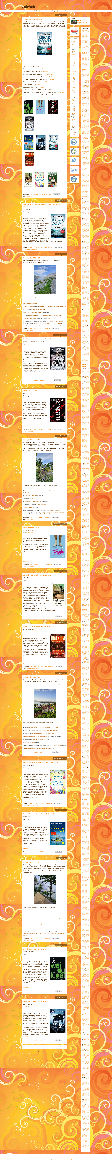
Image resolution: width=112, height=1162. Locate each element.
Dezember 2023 (73, 55)
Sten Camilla (84, 992)
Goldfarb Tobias (85, 416)
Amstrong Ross (85, 53)
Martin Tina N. (86, 711)
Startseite (26, 11)
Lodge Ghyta (84, 674)
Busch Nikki (85, 182)
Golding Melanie (85, 417)
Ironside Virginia (85, 538)
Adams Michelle (85, 36)
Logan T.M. (84, 675)
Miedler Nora (86, 750)
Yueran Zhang (84, 1141)
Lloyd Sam (84, 673)
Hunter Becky (84, 530)
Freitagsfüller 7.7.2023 (31, 862)
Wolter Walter (86, 1130)
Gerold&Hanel (84, 405)
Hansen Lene (35, 805)
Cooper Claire (84, 232)
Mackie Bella (84, 697)
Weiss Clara (85, 1100)
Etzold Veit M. (84, 316)
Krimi (36, 382)
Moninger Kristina (85, 772)
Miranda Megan (85, 755)
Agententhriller (84, 43)
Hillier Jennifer (84, 502)
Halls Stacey (84, 448)
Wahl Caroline (84, 1083)
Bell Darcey (84, 96)
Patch (83, 840)
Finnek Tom (85, 336)
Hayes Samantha (85, 476)
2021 (73, 116)
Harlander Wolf (86, 459)
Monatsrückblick (30, 196)
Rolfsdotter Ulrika (85, 900)
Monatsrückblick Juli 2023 (32, 19)
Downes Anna (86, 281)
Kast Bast (85, 588)
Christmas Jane (85, 206)
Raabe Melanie (84, 885)
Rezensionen (44, 11)
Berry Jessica (86, 119)
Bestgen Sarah (86, 121)
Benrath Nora (84, 108)
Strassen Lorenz (85, 1003)
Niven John (84, 812)
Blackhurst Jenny (85, 133)
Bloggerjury (85, 137)
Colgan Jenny (84, 225)
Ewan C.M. (84, 319)
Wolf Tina (87, 1129)
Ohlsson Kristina (85, 821)
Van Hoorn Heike (85, 1066)
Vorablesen (35, 618)
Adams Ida (85, 35)
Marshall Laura (86, 708)
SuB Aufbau (85, 1009)
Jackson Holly (86, 543)
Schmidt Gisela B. (85, 940)
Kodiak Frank (84, 611)
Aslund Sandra (84, 59)
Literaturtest (85, 672)
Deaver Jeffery (84, 260)
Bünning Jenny (86, 179)
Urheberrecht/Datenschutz (70, 11)
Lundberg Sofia (85, 695)
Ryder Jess (84, 915)
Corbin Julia (84, 235)
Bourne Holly (84, 158)
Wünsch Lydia (84, 1136)
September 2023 (74, 72)
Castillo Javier (84, 195)
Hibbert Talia (84, 494)
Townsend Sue (84, 1036)
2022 (73, 113)
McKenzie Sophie (30, 992)
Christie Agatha (85, 204)
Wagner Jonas (84, 1082)
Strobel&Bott (86, 1007)
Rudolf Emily (84, 909)
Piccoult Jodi (86, 858)
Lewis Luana (84, 657)
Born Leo (85, 157)
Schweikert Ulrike (85, 953)
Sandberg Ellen (85, 923)
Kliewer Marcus (86, 605)
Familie (84, 325)
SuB (60, 11)
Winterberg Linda (85, 1125)
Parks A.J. (84, 835)
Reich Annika (84, 890)
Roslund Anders (85, 903)
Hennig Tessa (84, 484)
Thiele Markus (86, 1025)
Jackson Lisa (86, 545)
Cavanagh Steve (85, 197)
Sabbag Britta (84, 916)
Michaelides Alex (85, 747)
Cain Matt (84, 186)
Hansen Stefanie (85, 457)
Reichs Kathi (84, 891)
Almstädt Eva (84, 52)
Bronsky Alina (86, 164)
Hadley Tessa (84, 445)
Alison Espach (84, 51)
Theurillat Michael (85, 1024)
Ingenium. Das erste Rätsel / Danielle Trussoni (39, 626)
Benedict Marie (84, 103)
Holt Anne (85, 515)
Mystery (85, 789)
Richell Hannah (85, 895)
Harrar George (84, 465)
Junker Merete (84, 577)
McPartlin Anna (85, 731)
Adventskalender (85, 40)
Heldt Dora (85, 481)
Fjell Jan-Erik (84, 342)
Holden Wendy (86, 513)
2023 (73, 51)
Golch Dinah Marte (85, 413)
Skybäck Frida (86, 974)
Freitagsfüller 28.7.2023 (31, 258)
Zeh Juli (84, 1142)
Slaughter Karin (85, 976)
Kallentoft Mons (85, 582)
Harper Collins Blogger (85, 461)
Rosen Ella (84, 902)
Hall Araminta (84, 446)
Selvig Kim (87, 958)
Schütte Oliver (86, 947)
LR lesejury (85, 680)
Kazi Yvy (85, 592)
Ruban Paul (84, 908)
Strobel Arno (86, 1005)
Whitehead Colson (85, 1106)
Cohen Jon (85, 218)
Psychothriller (34, 249)
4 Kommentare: (47, 517)
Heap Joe (85, 479)
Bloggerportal (29, 805)
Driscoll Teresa (86, 283)
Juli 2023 (73, 82)
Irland (85, 537)
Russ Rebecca (84, 910)
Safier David (84, 919)
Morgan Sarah (85, 777)
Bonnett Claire (84, 153)
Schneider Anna (86, 941)
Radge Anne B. (85, 886)
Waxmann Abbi (84, 1094)
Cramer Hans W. (85, 242)
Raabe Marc (84, 884)
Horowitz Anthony (85, 521)
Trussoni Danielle (30, 668)
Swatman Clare (85, 1015)
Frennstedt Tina (85, 373)
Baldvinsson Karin (85, 77)
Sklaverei (87, 973)
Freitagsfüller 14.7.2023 (31, 677)
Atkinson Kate (84, 62)
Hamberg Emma (85, 450)
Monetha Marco (85, 769)
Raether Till (84, 887)
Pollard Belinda (84, 866)
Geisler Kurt (84, 396)
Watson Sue (84, 1093)
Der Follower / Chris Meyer (32, 390)
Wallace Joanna (86, 1087)
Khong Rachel (86, 595)
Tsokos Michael (85, 1043)
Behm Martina (86, 93)
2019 (73, 123)
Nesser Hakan (85, 798)
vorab (83, 1074)
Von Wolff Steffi (85, 1073)
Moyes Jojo (84, 783)
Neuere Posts (26, 1047)
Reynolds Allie (84, 892)
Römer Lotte (85, 901)
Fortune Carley (86, 354)
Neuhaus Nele (85, 803)
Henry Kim (84, 485)
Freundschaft (85, 375)
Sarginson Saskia (85, 930)
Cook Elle (85, 231)
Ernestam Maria (85, 315)
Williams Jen (86, 1113)
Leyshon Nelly (84, 658)
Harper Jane (85, 464)
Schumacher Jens (85, 946)
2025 (73, 44)
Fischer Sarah (84, 337)
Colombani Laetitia (85, 229)
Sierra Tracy (85, 963)
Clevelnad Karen (85, 215)
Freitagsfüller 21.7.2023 (31, 440)
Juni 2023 (73, 86)
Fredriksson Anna (85, 361)
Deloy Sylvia (84, 263)
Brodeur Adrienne (85, 163)
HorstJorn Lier (86, 522)
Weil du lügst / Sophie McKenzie (34, 949)
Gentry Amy (85, 400)
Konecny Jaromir (85, 615)
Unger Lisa (85, 1056)
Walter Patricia (86, 1089)
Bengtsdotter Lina (85, 104)
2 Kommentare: (47, 328)
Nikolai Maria (86, 809)
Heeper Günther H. (85, 480)
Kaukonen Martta (85, 589)
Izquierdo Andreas (85, 542)
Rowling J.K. (85, 907)
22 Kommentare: (47, 194)
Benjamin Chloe (86, 105)
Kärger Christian (85, 587)
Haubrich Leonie (85, 468)
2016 (73, 132)
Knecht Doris (84, 610)
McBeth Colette (86, 714)
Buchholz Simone (85, 175)
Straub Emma (86, 1004)
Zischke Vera (84, 1147)
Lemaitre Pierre (85, 648)
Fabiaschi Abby (85, 322)
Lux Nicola (84, 696)
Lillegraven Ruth (85, 661)
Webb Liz (84, 1095)
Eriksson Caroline (85, 311)
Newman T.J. (86, 804)
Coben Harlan (86, 217)
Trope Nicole (86, 1039)
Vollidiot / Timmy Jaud (31, 528)
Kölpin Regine (84, 614)
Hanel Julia (84, 454)
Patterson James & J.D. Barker (85, 843)
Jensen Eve (85, 558)
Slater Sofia (85, 975)
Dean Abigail (84, 259)
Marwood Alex (86, 712)
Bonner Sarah (84, 152)
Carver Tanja (84, 193)
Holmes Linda (86, 514)
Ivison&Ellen (85, 539)
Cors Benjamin (86, 238)
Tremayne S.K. (85, 1038)
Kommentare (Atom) (47, 1051)
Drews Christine (86, 282)
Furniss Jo (87, 381)
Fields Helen (84, 327)
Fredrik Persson (85, 360)
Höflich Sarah (86, 511)
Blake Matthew (86, 134)
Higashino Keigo (85, 496)
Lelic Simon (84, 647)
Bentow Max (84, 109)
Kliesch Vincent (85, 604)
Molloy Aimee (84, 762)
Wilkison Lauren (85, 1112)
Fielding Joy (84, 326)
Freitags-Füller (30, 330)
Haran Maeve (86, 458)
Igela (80, 20)
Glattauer (83, 411)
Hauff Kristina (86, 469)
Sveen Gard (84, 1010)
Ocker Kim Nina (85, 820)
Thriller (33, 431)
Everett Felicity (84, 317)
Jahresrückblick (85, 549)
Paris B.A (28, 249)
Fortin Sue (87, 353)
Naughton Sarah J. (85, 794)
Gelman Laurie (86, 399)
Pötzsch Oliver (86, 870)
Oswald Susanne (85, 826)
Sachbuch (84, 918)
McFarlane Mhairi (85, 724)
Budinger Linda (86, 176)
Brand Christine (85, 159)
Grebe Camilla (84, 428)
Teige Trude (85, 1020)
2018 (73, 126)
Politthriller (84, 865)
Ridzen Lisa (84, 896)
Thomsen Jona (84, 1029)
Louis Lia (83, 679)
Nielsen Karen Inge (85, 808)
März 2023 (73, 100)
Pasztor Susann (85, 838)
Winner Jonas (86, 1122)
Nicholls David (84, 807)
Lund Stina (84, 694)
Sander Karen (84, 925)
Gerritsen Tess (84, 406)
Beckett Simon (86, 92)
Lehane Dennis (30, 618)
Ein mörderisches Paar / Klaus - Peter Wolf (38, 814)
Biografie (83, 131)
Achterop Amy (86, 34)
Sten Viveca (84, 993)
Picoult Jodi (85, 859)
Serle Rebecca (86, 959)
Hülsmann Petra (85, 526)
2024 (73, 48)
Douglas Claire (85, 280)
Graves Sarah (84, 425)
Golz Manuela (86, 418)
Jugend (87, 572)
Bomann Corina (85, 151)
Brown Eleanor (84, 170)
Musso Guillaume (85, 787)
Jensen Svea (84, 562)
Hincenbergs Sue (85, 503)
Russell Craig (84, 912)
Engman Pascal (85, 308)
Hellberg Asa (84, 482)
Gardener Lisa (84, 390)
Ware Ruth (85, 1090)
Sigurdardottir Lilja (85, 964)
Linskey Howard (85, 669)
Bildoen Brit (84, 128)
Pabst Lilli (83, 829)
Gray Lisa (84, 427)
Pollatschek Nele (85, 867)
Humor (28, 566)
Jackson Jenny (86, 544)
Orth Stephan (84, 824)
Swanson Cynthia (85, 1012)
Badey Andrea (84, 71)
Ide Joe (84, 533)
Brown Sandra (85, 171)
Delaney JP (84, 261)
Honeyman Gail (85, 516)
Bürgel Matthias (86, 180)
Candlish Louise (85, 188)
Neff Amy (85, 795)
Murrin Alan (84, 786)
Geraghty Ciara (85, 401)
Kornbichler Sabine (31, 382)
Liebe (83, 660)
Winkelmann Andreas (84, 1119)
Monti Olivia (84, 775)
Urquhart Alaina (85, 1057)
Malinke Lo (85, 705)
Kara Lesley (84, 586)
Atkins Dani (84, 60)
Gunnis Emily (84, 442)
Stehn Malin (84, 991)
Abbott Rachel (84, 30)
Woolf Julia (85, 1131)
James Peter (86, 550)
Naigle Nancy (84, 792)
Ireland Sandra (86, 536)
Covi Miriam (86, 240)
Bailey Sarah (86, 75)
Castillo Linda (84, 196)
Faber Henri (84, 321)
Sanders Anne (85, 926)
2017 (73, 129)
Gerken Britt (85, 404)
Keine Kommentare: (48, 247)
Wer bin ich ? (34, 11)
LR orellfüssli (86, 684)
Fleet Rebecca (84, 343)
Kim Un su (85, 598)
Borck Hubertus (85, 154)
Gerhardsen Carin (85, 402)
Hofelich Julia (84, 508)
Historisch (86, 504)
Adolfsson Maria (85, 37)
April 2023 (73, 95)
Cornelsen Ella (86, 237)
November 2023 (73, 61)
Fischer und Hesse (85, 338)
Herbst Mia (84, 486)
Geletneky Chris (85, 398)
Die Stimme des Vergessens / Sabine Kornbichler (40, 339)
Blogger (70, 1159)
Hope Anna (84, 519)
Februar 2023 (74, 104)
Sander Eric (85, 924)
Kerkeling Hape (86, 594)
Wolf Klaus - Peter (30, 853)
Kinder (83, 599)
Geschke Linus (85, 407)
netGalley (86, 799)
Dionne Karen (84, 276)
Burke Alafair (86, 181)
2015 (73, 134)
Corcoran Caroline (85, 236)
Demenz (83, 264)
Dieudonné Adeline (85, 271)
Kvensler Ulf (84, 630)
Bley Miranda (86, 136)
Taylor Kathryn (84, 1018)
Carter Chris (84, 192)
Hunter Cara (84, 531)
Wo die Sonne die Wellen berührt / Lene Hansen (40, 762)
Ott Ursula (85, 827)
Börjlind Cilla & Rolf (85, 156)
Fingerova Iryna (85, 332)
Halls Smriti (84, 447)
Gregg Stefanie (84, 429)
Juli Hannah (86, 574)
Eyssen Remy (84, 320)
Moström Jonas (85, 782)
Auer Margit (84, 65)
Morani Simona (84, 776)
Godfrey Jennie (85, 412)
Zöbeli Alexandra (85, 1148)
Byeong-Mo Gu (84, 185)
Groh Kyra (85, 435)
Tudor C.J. (86, 1044)
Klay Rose (84, 603)
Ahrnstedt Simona (85, 45)
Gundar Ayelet (84, 441)
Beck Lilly (87, 91)
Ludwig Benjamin (85, 688)
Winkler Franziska (85, 1121)
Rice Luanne (84, 893)
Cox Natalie (85, 241)
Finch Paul (84, 329)
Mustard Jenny (86, 788)
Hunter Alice (84, 528)
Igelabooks (28, 6)
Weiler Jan (86, 1099)
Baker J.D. (85, 76)
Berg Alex (83, 110)
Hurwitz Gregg (84, 532)
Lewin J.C (84, 656)
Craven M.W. (86, 243)
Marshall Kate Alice (85, 707)
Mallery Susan (84, 706)
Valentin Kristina (85, 1061)
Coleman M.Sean (85, 220)
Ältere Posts (63, 1047)
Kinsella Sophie (85, 600)
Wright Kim (84, 1135)
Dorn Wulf (85, 278)
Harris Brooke (84, 467)
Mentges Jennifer (85, 740)
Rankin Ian (84, 889)
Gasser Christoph (85, 393)
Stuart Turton (86, 1008)
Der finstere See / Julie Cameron (35, 1001)
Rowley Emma (86, 906)
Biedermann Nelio (85, 125)
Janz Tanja (84, 553)
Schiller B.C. (84, 937)
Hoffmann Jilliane (85, 510)
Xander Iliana (84, 1140)
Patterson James (85, 841)
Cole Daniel (84, 219)
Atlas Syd (84, 63)
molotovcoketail (60, 1159)
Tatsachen (84, 1017)
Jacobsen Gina (86, 547)
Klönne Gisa (85, 606)
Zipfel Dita (84, 1146)
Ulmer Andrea (86, 1055)
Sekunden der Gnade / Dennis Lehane (37, 575)
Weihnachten (85, 1098)
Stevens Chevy (85, 998)
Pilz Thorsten (84, 860)
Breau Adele (85, 162)
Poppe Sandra (86, 869)
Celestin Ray (86, 198)
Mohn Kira (85, 761)
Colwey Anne (86, 230)
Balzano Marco (86, 79)
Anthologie (84, 57)
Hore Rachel (84, 520)
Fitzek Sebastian (85, 340)
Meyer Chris (29, 431)
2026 (73, 41)
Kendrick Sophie (85, 593)
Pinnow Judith (84, 861)
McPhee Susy (86, 733)
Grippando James (85, 434)
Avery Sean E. (84, 66)
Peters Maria (84, 855)
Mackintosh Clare (85, 699)
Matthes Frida (86, 713)
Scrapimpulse (60, 684)
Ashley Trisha (84, 58)
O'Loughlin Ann (84, 819)
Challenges (53, 11)
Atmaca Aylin (84, 64)
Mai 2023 (73, 91)
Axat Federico (84, 68)
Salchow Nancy (85, 921)
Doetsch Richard (85, 277)
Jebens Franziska (85, 555)
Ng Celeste (85, 806)
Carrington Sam (85, 191)
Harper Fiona (86, 463)
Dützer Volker (84, 292)
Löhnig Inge (84, 677)
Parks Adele (84, 836)
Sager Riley (84, 920)
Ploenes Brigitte (85, 864)
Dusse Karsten (84, 291)
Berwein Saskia (86, 120)
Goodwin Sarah (86, 419)
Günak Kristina (84, 440)
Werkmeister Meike (85, 1101)
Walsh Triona (86, 1088)
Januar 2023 (73, 109)
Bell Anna (85, 94)
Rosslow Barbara (85, 904)
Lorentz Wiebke (85, 678)
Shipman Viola (86, 962)
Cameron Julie (36, 1042)
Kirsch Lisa (84, 601)
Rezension (45, 69)
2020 (73, 119)
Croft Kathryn (86, 245)
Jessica (83, 564)
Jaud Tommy (32, 566)
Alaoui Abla (84, 48)
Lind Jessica (86, 662)
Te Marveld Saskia (85, 1019)
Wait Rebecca (84, 1084)
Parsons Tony (84, 837)
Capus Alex (85, 190)
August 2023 (73, 77)
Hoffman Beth (84, 509)
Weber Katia (84, 1096)
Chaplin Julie (84, 203)
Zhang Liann (84, 1145)
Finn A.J (87, 335)
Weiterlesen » (26, 244)
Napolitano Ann (85, 793)
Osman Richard (85, 825)
